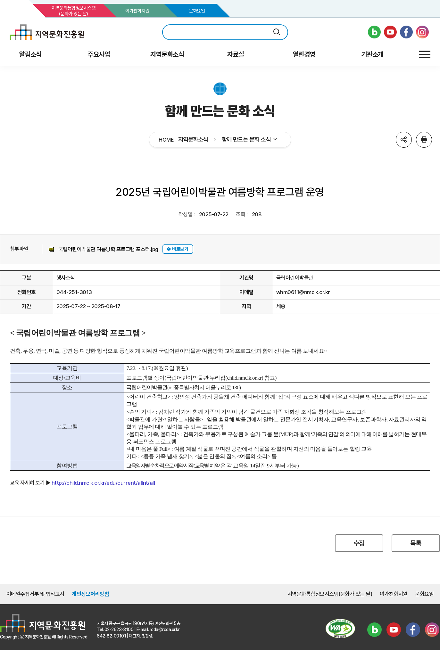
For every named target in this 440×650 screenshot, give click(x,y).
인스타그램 (432, 629)
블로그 (374, 629)
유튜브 (394, 629)
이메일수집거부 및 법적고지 (35, 594)
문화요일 (197, 11)
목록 (415, 543)
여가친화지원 (137, 11)
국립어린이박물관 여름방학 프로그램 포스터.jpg (108, 249)
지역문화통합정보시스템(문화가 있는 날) (73, 11)
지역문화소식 (193, 139)
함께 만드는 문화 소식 (250, 139)
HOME (166, 140)
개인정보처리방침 (90, 594)
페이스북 (413, 629)
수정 (359, 543)
